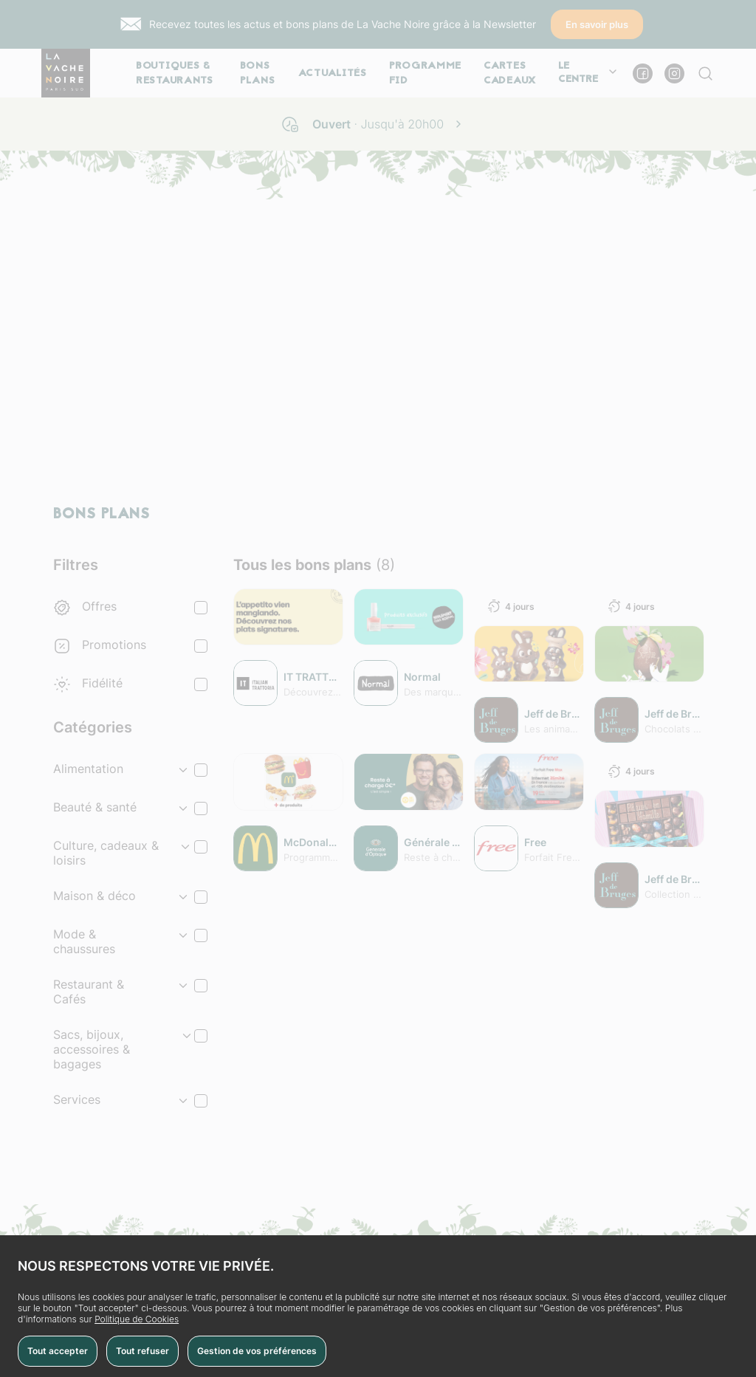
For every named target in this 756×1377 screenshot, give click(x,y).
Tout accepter (57, 1350)
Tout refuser (142, 1350)
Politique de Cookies (136, 1319)
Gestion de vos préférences (257, 1350)
